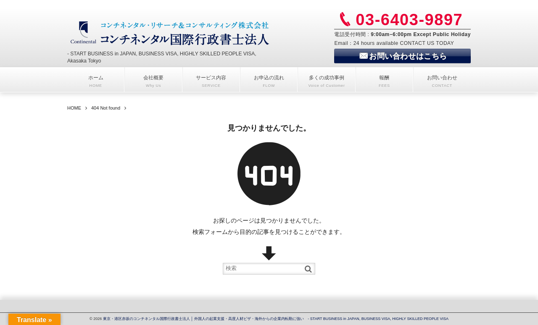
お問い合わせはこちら (408, 56)
